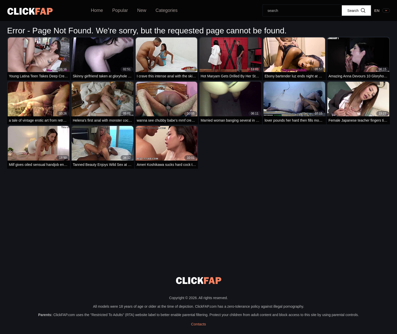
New (141, 10)
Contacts (198, 324)
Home (97, 10)
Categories (166, 10)
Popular (120, 10)
